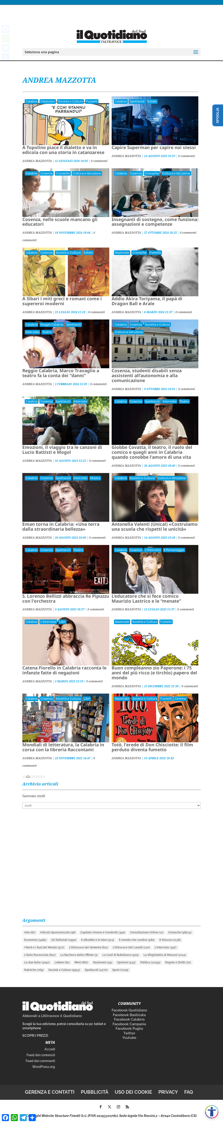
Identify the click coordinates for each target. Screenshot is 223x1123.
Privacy (168, 1092)
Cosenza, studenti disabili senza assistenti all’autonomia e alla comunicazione (147, 375)
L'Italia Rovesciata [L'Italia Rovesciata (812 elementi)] (40, 955)
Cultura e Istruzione (87, 173)
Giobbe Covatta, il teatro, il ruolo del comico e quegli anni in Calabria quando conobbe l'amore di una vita (152, 452)
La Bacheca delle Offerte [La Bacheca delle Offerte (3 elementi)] (79, 955)
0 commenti (99, 161)
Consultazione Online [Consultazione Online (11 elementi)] (147, 932)
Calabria (31, 101)
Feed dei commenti (40, 1061)
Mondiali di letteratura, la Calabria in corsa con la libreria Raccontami (63, 747)
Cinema (180, 698)
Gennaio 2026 (33, 796)
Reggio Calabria (51, 324)
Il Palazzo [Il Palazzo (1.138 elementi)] (170, 940)
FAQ (188, 1092)
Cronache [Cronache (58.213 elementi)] (180, 932)
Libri (62, 621)
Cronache (63, 173)
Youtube (129, 1038)
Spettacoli (137, 101)
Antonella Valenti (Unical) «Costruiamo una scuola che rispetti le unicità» (155, 526)
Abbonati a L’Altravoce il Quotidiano (52, 1016)
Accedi (49, 1049)
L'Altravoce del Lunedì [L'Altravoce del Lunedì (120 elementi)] (131, 947)
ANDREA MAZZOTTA (37, 161)
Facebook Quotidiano (129, 1010)
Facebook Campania (129, 1024)
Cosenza (46, 173)
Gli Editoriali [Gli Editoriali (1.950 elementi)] (63, 940)
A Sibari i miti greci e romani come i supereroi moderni (62, 301)
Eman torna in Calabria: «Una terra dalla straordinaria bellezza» (60, 526)
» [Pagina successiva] (43, 777)
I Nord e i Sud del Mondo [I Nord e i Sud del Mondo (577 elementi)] (44, 947)
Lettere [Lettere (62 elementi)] (62, 962)
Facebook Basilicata (129, 1015)
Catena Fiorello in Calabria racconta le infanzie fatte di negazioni (64, 670)
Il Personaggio (174, 550)
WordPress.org (43, 1067)
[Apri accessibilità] (211, 1111)
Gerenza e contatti (49, 1092)
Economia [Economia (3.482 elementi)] (35, 940)
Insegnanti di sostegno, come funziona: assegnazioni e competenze (155, 221)
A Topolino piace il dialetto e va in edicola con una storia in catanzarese (63, 149)
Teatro (47, 332)
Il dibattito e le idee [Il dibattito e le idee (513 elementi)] (97, 940)
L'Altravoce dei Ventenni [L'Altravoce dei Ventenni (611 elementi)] (88, 947)
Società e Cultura (70, 101)
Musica (95, 478)
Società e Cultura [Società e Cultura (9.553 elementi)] (64, 970)
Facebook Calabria (129, 1019)
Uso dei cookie (133, 1092)
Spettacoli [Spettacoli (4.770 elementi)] (96, 970)
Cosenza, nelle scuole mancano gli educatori (60, 221)
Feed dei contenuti (41, 1055)
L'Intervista (153, 550)
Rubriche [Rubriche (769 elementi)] (34, 970)
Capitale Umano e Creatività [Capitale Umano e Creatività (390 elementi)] (102, 932)
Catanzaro (47, 101)
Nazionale (122, 252)
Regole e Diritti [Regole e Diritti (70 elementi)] (178, 962)
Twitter (129, 1033)
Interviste (32, 332)
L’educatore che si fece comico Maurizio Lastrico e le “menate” (146, 598)
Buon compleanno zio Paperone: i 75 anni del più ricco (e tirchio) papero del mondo (154, 673)
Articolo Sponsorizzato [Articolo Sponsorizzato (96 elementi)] (58, 932)
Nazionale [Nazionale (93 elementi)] (102, 962)
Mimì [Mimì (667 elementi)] (81, 962)
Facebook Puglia (129, 1028)
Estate (152, 101)
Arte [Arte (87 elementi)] (29, 932)
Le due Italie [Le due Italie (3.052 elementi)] (37, 962)
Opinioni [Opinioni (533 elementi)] (126, 962)
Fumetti (92, 101)
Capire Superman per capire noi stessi (154, 147)
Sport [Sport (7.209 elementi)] (120, 970)
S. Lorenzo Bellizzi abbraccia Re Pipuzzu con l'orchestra (65, 598)
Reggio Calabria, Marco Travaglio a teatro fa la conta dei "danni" (60, 373)
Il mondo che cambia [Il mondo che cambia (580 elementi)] (137, 940)
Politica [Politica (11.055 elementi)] (150, 962)
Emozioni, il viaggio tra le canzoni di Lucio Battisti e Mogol (62, 449)
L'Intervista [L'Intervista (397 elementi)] (165, 947)
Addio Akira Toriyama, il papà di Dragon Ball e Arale (147, 301)
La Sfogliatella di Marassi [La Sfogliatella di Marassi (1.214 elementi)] (165, 955)
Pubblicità (94, 1092)
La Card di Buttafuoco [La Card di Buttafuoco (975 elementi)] (120, 955)
